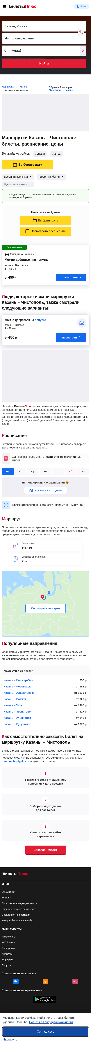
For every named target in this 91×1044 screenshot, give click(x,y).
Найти (44, 63)
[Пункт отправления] (44, 26)
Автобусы (7, 953)
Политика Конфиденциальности (51, 1022)
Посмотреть (71, 277)
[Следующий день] (83, 51)
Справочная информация (16, 914)
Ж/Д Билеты (8, 942)
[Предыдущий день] (5, 51)
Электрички (8, 948)
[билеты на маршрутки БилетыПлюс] (15, 874)
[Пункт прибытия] (44, 38)
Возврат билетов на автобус (17, 920)
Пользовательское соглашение (19, 909)
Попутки (6, 965)
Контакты (7, 897)
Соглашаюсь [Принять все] (45, 1031)
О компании (8, 892)
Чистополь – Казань (61, 90)
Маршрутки (8, 959)
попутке (40, 320)
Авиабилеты (8, 936)
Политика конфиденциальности (19, 903)
